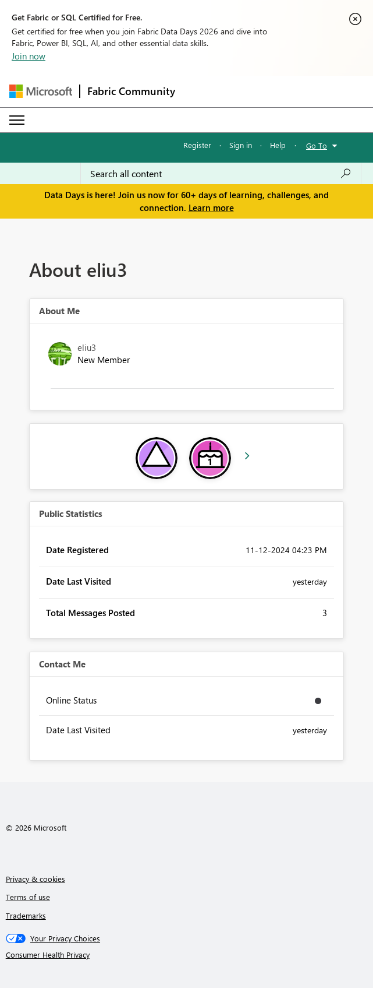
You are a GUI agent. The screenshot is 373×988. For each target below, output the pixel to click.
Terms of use (28, 897)
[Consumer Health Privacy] (187, 955)
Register (197, 145)
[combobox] (220, 174)
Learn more (211, 207)
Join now (28, 56)
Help (278, 145)
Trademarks (26, 915)
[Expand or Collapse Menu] (17, 120)
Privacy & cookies (35, 879)
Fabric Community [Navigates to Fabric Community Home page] (131, 91)
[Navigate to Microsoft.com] (40, 91)
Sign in (240, 145)
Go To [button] (316, 145)
